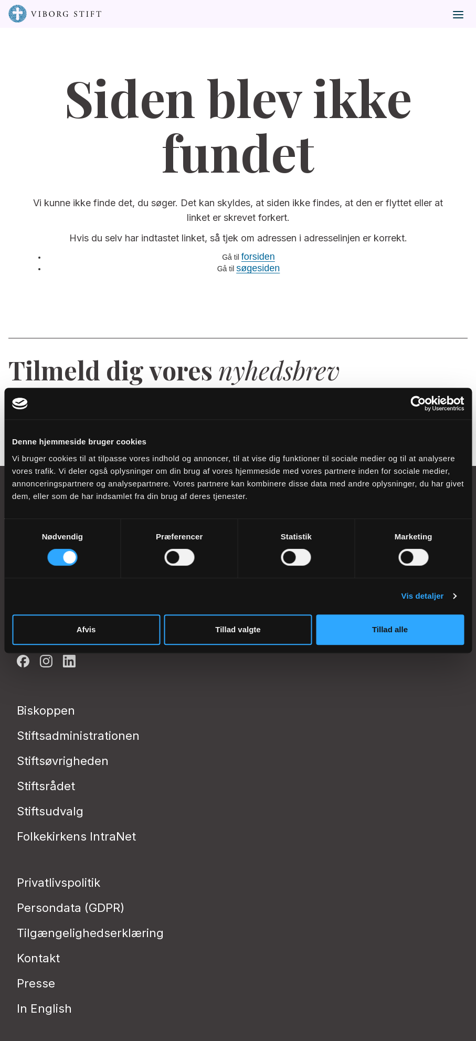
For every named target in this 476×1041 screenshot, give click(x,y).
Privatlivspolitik (58, 882)
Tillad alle (390, 629)
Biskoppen (46, 710)
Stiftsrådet (46, 786)
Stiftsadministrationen (78, 735)
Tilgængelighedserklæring (90, 933)
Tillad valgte (237, 629)
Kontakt (38, 958)
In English (44, 1008)
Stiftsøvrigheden (63, 761)
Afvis (86, 629)
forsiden (258, 256)
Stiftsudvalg (50, 811)
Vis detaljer (422, 595)
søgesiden (258, 268)
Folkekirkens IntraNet (76, 836)
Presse (36, 983)
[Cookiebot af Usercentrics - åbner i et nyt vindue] (418, 403)
